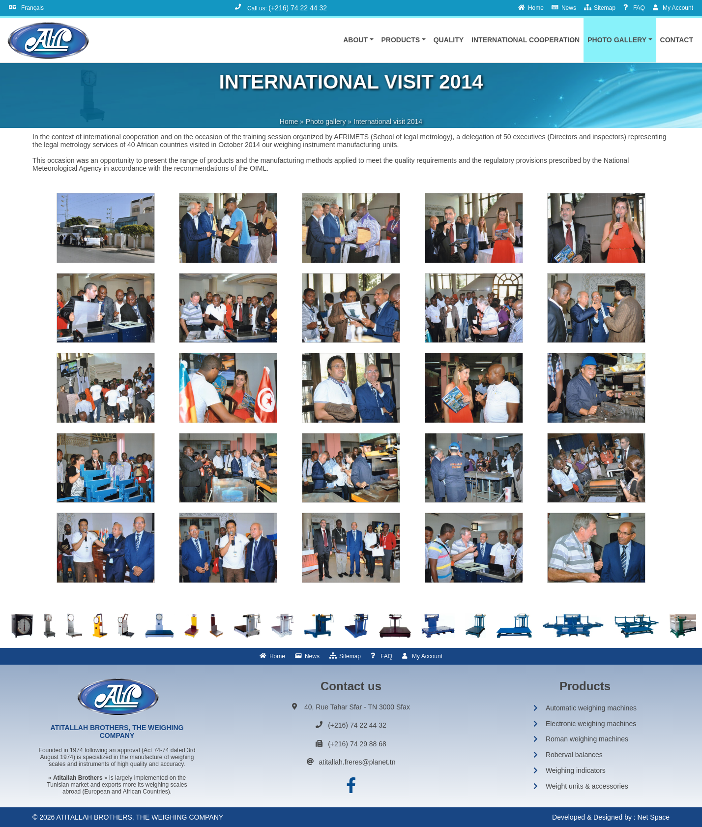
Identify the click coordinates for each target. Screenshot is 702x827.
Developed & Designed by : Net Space (611, 817)
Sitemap (350, 656)
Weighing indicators (576, 770)
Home (277, 656)
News (312, 656)
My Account (427, 656)
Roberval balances (574, 755)
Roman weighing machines (587, 739)
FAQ (386, 656)
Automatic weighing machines (591, 708)
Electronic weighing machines (591, 724)
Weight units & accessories (587, 786)
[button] (358, 39)
